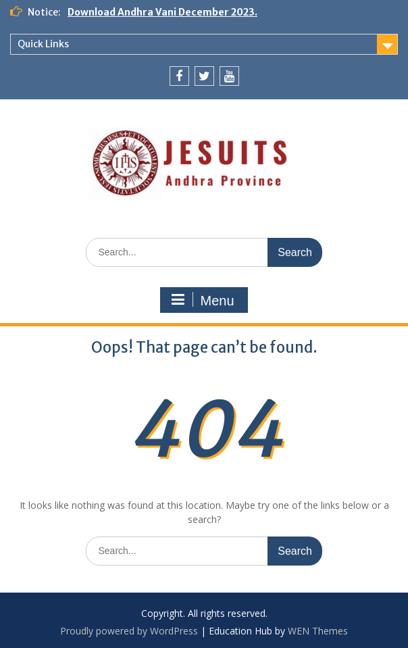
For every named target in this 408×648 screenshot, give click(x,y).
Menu (202, 300)
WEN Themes (318, 630)
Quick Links (43, 44)
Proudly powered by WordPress (129, 630)
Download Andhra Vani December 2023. (162, 12)
